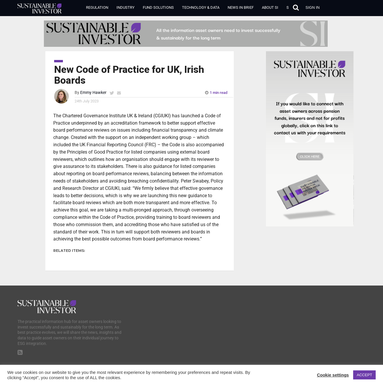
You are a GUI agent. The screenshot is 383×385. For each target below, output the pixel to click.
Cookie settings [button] (333, 375)
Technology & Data (200, 7)
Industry (125, 7)
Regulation (97, 7)
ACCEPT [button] (364, 375)
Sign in (312, 7)
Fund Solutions (158, 7)
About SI (270, 7)
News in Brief (241, 7)
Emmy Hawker (93, 92)
